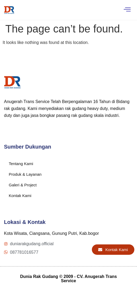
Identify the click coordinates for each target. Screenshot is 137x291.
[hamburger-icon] (127, 10)
